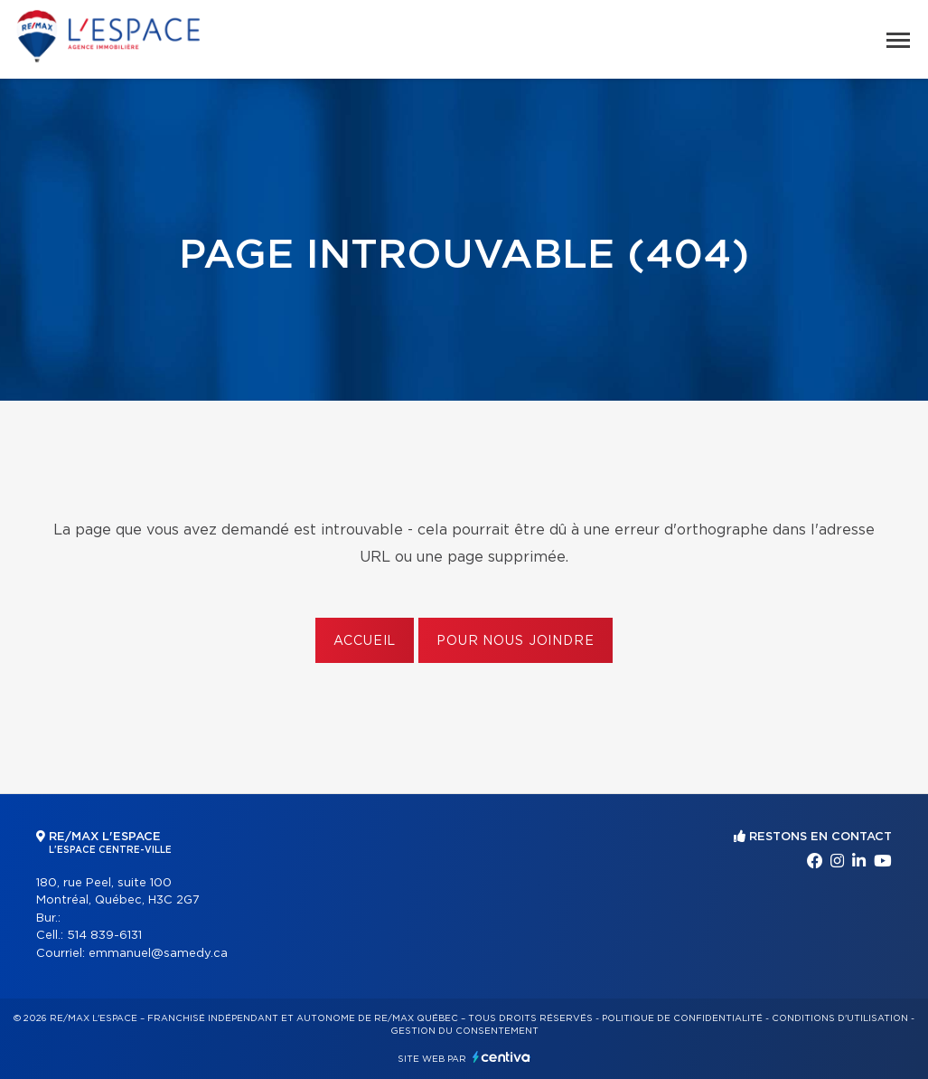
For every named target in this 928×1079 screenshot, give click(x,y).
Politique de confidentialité (682, 1018)
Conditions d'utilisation (840, 1018)
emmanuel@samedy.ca (158, 954)
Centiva (501, 1057)
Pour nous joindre (515, 641)
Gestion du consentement (464, 1031)
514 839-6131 (104, 936)
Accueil (364, 641)
